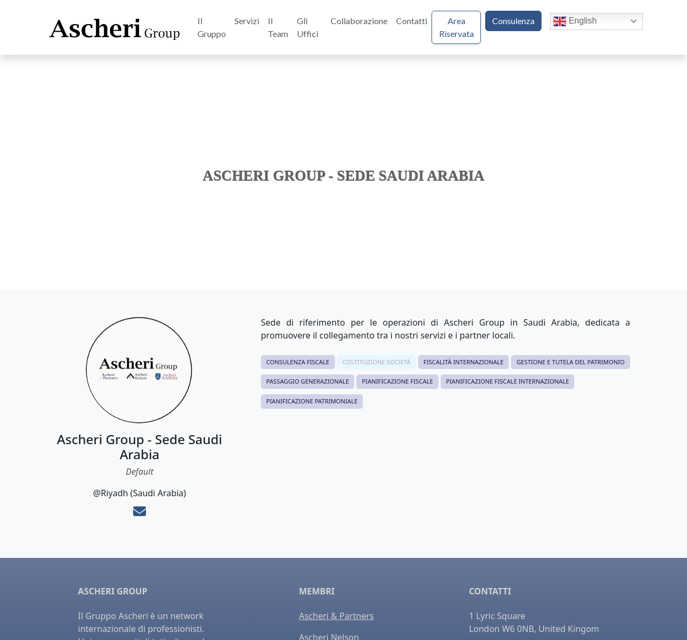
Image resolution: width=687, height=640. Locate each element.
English (575, 21)
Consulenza (513, 21)
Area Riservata (456, 27)
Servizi (247, 21)
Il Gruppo (212, 27)
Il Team (278, 27)
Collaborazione (359, 21)
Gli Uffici (307, 27)
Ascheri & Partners (336, 616)
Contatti (411, 21)
